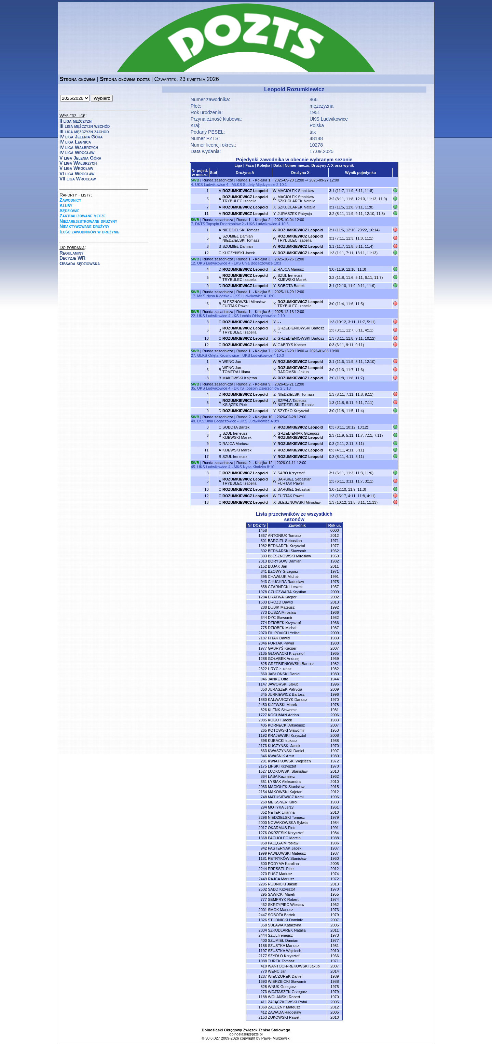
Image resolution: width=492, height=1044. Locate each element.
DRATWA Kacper (282, 597)
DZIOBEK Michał (282, 628)
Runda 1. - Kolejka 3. (254, 259)
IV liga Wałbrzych (78, 147)
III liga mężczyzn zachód (84, 131)
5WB (195, 180)
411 (264, 1002)
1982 (263, 546)
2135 (263, 653)
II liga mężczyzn (75, 121)
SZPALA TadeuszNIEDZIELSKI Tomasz (295, 402)
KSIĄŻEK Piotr (245, 402)
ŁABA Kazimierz (281, 776)
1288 (263, 658)
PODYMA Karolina (283, 864)
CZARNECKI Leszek (285, 587)
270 (264, 874)
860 (264, 674)
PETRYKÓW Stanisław (287, 858)
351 (264, 781)
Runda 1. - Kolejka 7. (254, 351)
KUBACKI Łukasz (282, 740)
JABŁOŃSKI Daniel (284, 674)
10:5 (284, 224)
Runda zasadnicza (217, 180)
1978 (263, 592)
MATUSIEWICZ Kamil (286, 797)
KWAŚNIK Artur (281, 756)
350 (264, 689)
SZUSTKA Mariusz (283, 946)
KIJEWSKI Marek (236, 450)
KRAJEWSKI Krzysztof (287, 735)
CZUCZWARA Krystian (287, 592)
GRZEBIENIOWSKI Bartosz (300, 338)
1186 (263, 946)
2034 (263, 930)
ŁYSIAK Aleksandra (284, 781)
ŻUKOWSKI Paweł (283, 1017)
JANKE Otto (278, 679)
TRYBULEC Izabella (245, 199)
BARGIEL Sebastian (294, 489)
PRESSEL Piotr (281, 869)
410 (264, 966)
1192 (263, 735)
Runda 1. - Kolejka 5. (254, 292)
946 (264, 679)
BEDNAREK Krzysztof (286, 546)
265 (264, 730)
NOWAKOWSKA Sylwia (288, 823)
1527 (263, 771)
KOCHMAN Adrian (283, 715)
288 (264, 607)
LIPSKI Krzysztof (282, 766)
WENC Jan (231, 362)
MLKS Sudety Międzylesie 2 (255, 184)
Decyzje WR (72, 258)
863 (264, 751)
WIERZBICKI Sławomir (287, 981)
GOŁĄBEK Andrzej (283, 658)
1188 (263, 997)
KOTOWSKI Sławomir (286, 730)
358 (264, 925)
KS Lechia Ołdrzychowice (255, 316)
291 (264, 761)
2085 (263, 720)
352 (264, 812)
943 (264, 582)
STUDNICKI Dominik (285, 920)
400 (264, 940)
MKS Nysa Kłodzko (213, 296)
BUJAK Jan (277, 566)
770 (264, 971)
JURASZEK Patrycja (294, 214)
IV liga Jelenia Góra (80, 136)
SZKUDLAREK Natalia (296, 207)
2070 (263, 633)
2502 (263, 889)
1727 (263, 715)
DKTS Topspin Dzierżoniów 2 (219, 224)
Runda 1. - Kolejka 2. (254, 220)
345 (264, 694)
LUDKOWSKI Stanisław (288, 771)
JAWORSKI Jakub (283, 684)
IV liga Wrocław (77, 152)
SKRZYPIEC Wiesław (286, 905)
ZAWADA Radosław (284, 1012)
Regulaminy (71, 253)
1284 (263, 597)
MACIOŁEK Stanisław (295, 191)
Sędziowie (69, 210)
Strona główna (77, 79)
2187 (263, 638)
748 (264, 797)
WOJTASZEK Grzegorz (287, 992)
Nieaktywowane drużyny (84, 226)
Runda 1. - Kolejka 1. (254, 180)
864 (264, 776)
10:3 (277, 263)
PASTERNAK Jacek (284, 848)
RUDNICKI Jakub (282, 884)
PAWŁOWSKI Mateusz (287, 853)
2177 (263, 956)
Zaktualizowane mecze (82, 215)
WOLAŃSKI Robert (284, 997)
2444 (263, 935)
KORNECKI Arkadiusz (286, 725)
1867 (263, 535)
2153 (263, 1017)
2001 (263, 910)
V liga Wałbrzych (78, 163)
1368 (263, 838)
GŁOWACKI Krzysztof (286, 653)
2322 (263, 669)
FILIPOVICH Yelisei (284, 633)
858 (264, 587)
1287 (263, 976)
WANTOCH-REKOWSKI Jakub (294, 966)
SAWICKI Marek (281, 894)
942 (264, 848)
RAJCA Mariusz (290, 269)
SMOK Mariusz (280, 910)
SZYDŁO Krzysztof (293, 411)
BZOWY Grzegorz (283, 571)
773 (264, 612)
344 (264, 617)
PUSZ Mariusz (280, 874)
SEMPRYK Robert (283, 899)
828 (264, 987)
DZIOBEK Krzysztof (284, 623)
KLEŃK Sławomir (282, 710)
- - (279, 322)
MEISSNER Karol (282, 802)
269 (264, 802)
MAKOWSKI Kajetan (239, 378)
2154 (263, 792)
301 (264, 541)
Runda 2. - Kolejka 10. (255, 417)
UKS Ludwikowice (329, 119)
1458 (263, 530)
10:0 (270, 296)
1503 (263, 602)
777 (264, 899)
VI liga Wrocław (77, 173)
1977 (263, 648)
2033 (263, 787)
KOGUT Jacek (280, 720)
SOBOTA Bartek (290, 286)
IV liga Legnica (75, 142)
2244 (263, 869)
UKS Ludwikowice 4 (211, 184)
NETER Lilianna (281, 812)
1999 (263, 853)
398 (264, 740)
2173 (263, 746)
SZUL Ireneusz (234, 457)
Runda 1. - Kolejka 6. (254, 312)
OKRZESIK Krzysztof (285, 833)
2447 (263, 915)
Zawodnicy (70, 200)
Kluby (65, 205)
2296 (263, 817)
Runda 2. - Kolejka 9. (254, 384)
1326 (263, 920)
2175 (263, 766)
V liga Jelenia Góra (80, 158)
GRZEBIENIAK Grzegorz (300, 435)
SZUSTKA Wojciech (284, 951)
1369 (263, 1007)
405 (264, 725)
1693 (263, 981)
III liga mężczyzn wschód (84, 126)
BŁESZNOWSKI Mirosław (298, 502)
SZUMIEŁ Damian (237, 246)
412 (264, 1012)
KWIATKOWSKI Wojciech (289, 761)
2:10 (281, 316)
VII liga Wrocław (77, 178)
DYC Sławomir (280, 617)
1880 (263, 699)
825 (264, 664)
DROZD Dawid (280, 602)
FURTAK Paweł (290, 496)
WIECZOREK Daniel (285, 976)
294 (264, 807)
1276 (263, 833)
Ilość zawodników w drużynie (89, 231)
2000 (263, 823)
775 (264, 628)
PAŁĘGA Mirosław (283, 843)
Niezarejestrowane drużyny (88, 221)
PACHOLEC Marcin (284, 838)
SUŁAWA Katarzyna (284, 925)
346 (264, 756)
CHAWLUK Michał (283, 576)
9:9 (276, 421)
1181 (263, 858)
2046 (263, 643)
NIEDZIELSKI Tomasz (240, 230)
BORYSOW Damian (284, 561)
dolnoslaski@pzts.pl (245, 1034)
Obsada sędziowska (79, 263)
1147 (263, 684)
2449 (263, 879)
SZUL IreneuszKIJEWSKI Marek (291, 277)
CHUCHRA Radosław (286, 582)
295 (264, 894)
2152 (263, 566)
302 (264, 551)
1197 (263, 951)
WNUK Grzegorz (282, 987)
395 (264, 576)
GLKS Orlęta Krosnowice (218, 355)
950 (264, 843)
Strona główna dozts (125, 79)
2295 (263, 884)
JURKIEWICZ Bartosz (286, 694)
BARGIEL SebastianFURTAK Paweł (294, 481)
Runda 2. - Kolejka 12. (255, 463)
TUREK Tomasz (281, 961)
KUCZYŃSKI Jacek (238, 253)
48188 (316, 138)
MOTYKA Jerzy (280, 807)
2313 (263, 561)
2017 (263, 828)
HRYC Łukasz (279, 669)
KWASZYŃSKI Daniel (286, 751)
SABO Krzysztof (290, 473)
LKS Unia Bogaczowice (253, 263)
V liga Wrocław (76, 168)
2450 (263, 705)
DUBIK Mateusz (281, 607)
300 (264, 864)
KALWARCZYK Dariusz (287, 699)
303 (264, 556)
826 (264, 710)
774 (264, 623)
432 (264, 905)
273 (264, 992)
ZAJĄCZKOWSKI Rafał (287, 1002)
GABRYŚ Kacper (291, 345)
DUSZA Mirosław (282, 612)
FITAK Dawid (279, 638)
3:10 (286, 388)
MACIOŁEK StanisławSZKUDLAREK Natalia (296, 199)
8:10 (270, 467)
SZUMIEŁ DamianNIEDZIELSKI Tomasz (240, 238)
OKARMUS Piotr (282, 828)
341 (264, 571)
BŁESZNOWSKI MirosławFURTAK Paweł (243, 304)
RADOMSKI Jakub (300, 370)
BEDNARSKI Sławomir (287, 551)
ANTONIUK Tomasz (284, 535)
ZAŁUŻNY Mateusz (284, 1007)
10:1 (283, 184)
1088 (263, 961)
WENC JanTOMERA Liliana (236, 370)
